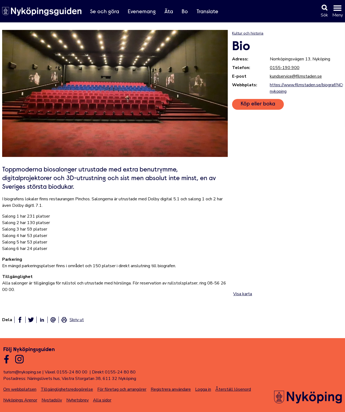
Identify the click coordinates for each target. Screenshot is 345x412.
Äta (168, 12)
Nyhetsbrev (77, 400)
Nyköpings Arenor (20, 400)
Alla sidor (102, 400)
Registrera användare (171, 389)
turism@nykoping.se (22, 372)
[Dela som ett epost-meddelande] (53, 320)
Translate (207, 12)
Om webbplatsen (19, 389)
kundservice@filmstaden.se (296, 76)
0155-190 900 (284, 68)
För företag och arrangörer (121, 389)
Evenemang (142, 12)
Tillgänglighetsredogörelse (67, 389)
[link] (72, 320)
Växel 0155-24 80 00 (66, 372)
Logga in (203, 389)
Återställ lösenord (233, 389)
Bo (185, 12)
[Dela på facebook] (20, 320)
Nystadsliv (52, 400)
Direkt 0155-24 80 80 (114, 372)
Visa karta (242, 294)
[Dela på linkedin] (42, 320)
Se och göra (104, 12)
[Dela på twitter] (31, 320)
